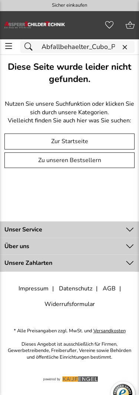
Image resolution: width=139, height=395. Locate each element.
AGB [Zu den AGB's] (109, 288)
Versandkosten (109, 331)
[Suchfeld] (77, 47)
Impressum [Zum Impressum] (34, 288)
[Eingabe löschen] (124, 47)
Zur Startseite (69, 141)
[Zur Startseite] (34, 25)
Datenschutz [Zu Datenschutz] (75, 288)
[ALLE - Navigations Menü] (8, 46)
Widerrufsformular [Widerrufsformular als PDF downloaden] (69, 304)
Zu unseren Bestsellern (69, 160)
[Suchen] (30, 47)
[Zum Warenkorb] (130, 25)
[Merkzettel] (109, 25)
